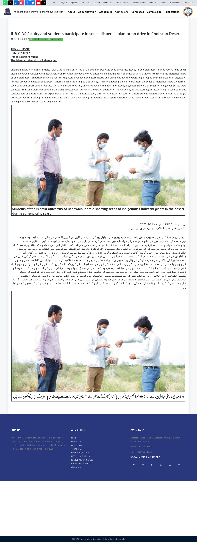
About (71, 12)
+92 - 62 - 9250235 (146, 446)
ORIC (55, 2)
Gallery (97, 2)
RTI (82, 2)
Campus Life (154, 12)
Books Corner (122, 2)
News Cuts (107, 2)
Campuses (138, 12)
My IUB (64, 2)
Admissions (122, 12)
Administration (87, 12)
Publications (172, 12)
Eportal (74, 2)
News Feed (56, 38)
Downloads (175, 2)
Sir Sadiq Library (138, 2)
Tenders (152, 2)
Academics (105, 12)
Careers (163, 2)
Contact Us (188, 2)
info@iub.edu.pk (144, 451)
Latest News (39, 38)
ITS (88, 2)
